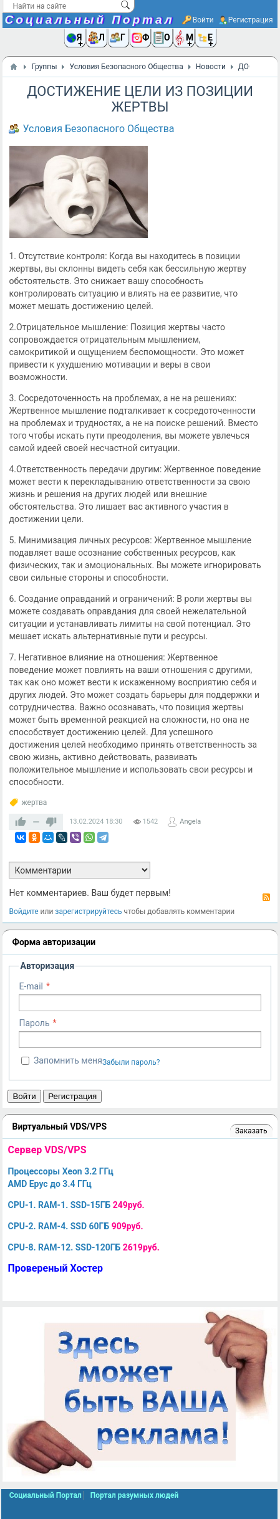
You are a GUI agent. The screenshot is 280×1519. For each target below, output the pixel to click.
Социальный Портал (89, 19)
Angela (190, 821)
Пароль (34, 1023)
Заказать (251, 1130)
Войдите (23, 911)
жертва (34, 802)
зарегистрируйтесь (88, 911)
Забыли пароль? (131, 1062)
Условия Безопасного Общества (98, 129)
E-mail (31, 986)
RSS (266, 897)
